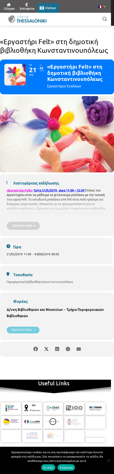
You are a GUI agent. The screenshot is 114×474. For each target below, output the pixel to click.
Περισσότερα (23, 330)
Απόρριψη (66, 467)
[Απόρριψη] (108, 460)
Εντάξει (48, 467)
